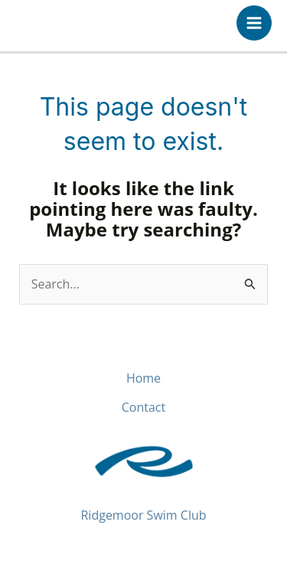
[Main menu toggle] (254, 23)
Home (143, 378)
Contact (143, 407)
